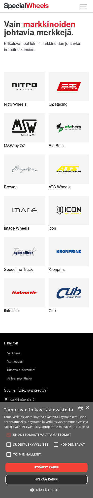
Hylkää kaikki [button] (46, 479)
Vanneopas (15, 361)
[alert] (46, 450)
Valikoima (13, 353)
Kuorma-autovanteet (21, 370)
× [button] (87, 408)
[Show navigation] (84, 6)
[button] (46, 489)
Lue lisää (82, 427)
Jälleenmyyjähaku (19, 378)
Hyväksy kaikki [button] (47, 467)
